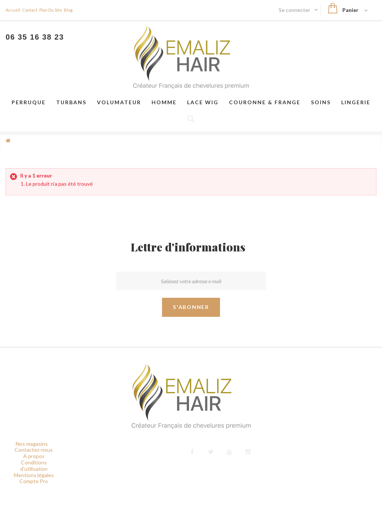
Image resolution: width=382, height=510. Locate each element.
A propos (34, 456)
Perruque (29, 102)
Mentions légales (34, 475)
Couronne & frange (264, 102)
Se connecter (295, 10)
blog (68, 9)
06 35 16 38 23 (35, 37)
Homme (164, 102)
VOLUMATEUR (119, 102)
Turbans (71, 102)
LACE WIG (202, 102)
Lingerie (355, 102)
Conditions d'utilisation (34, 465)
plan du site (50, 9)
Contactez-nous (34, 449)
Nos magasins (32, 444)
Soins (321, 102)
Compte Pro (33, 481)
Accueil (13, 9)
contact (29, 9)
